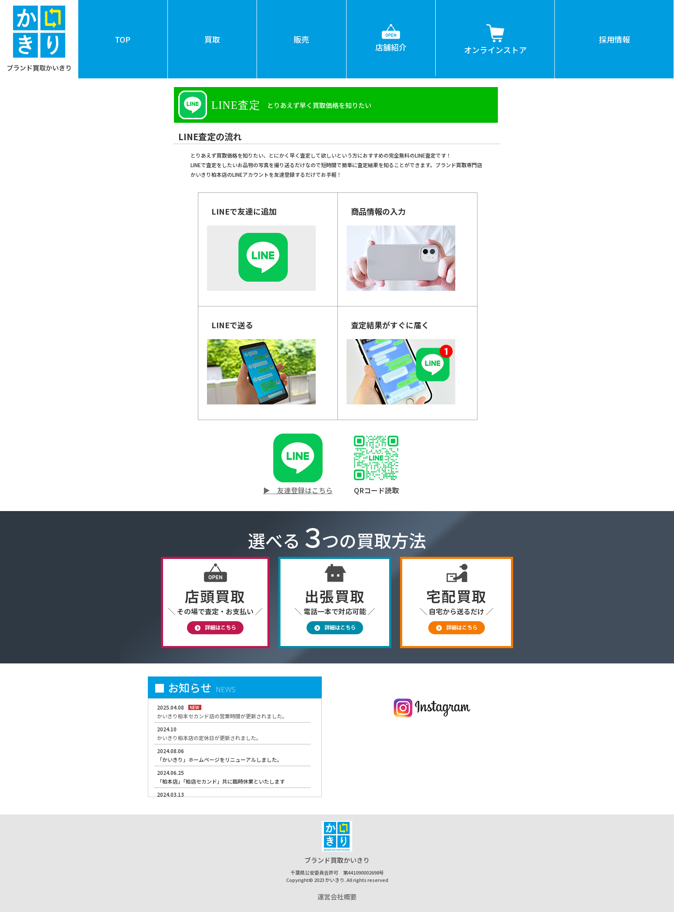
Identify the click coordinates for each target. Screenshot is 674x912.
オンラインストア (495, 27)
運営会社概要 (337, 896)
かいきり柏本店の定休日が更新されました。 (209, 737)
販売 (301, 39)
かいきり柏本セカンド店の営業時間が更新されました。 (222, 716)
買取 (212, 39)
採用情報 (614, 39)
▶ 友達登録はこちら (298, 490)
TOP (122, 39)
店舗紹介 (391, 26)
